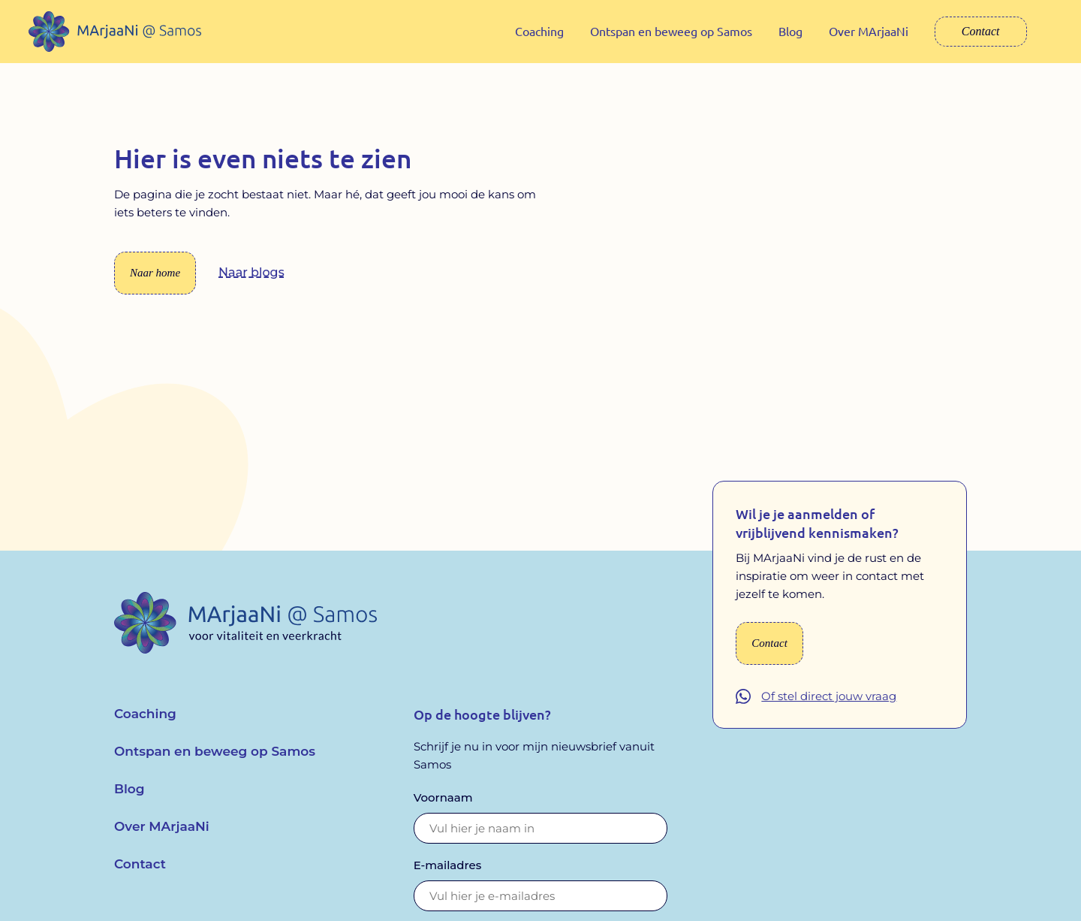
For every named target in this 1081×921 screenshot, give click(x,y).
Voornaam (443, 808)
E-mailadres (448, 875)
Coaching (539, 30)
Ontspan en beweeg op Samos (671, 30)
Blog (790, 30)
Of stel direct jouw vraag (828, 707)
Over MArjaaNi (868, 30)
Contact (981, 31)
